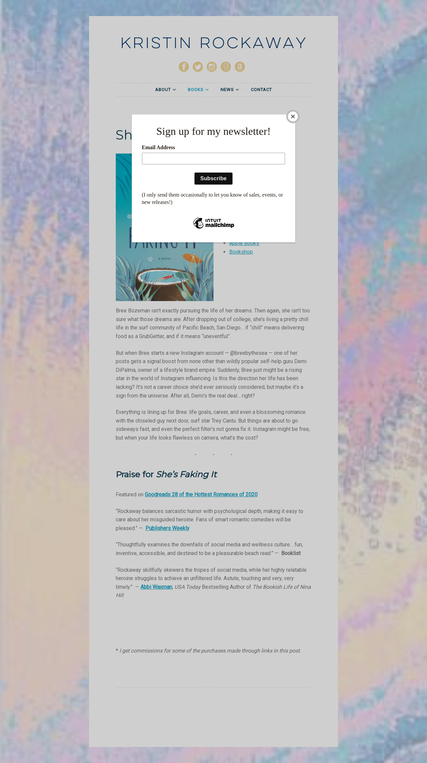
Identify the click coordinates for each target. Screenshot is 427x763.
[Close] (294, 116)
